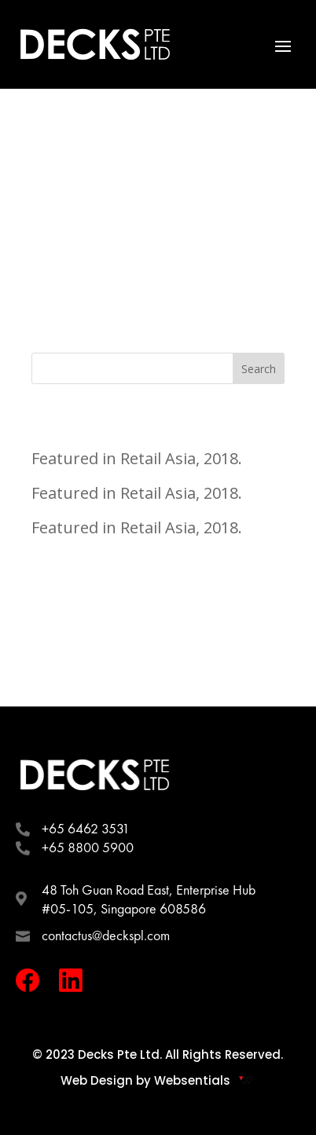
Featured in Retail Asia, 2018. (136, 458)
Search (258, 368)
